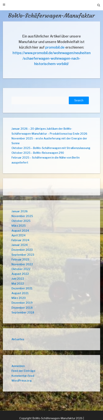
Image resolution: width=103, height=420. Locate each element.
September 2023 (22, 254)
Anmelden (18, 366)
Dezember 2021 (21, 288)
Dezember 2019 (21, 302)
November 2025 (22, 216)
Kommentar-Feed (22, 375)
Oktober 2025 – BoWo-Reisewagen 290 (37, 152)
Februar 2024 (20, 240)
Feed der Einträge (23, 370)
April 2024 (18, 235)
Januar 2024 (19, 245)
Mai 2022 (17, 283)
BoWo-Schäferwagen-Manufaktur (51, 15)
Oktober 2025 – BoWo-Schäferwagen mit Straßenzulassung (50, 148)
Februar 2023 (20, 259)
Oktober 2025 (20, 220)
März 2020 (18, 298)
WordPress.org (21, 380)
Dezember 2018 (22, 307)
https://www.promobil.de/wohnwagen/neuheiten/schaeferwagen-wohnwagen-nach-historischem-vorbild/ (52, 58)
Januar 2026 (19, 211)
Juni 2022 (17, 278)
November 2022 (22, 264)
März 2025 (18, 225)
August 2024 (20, 230)
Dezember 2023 (22, 249)
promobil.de (55, 47)
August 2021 (20, 293)
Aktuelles (17, 339)
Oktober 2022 (20, 269)
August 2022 (20, 273)
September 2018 (22, 312)
